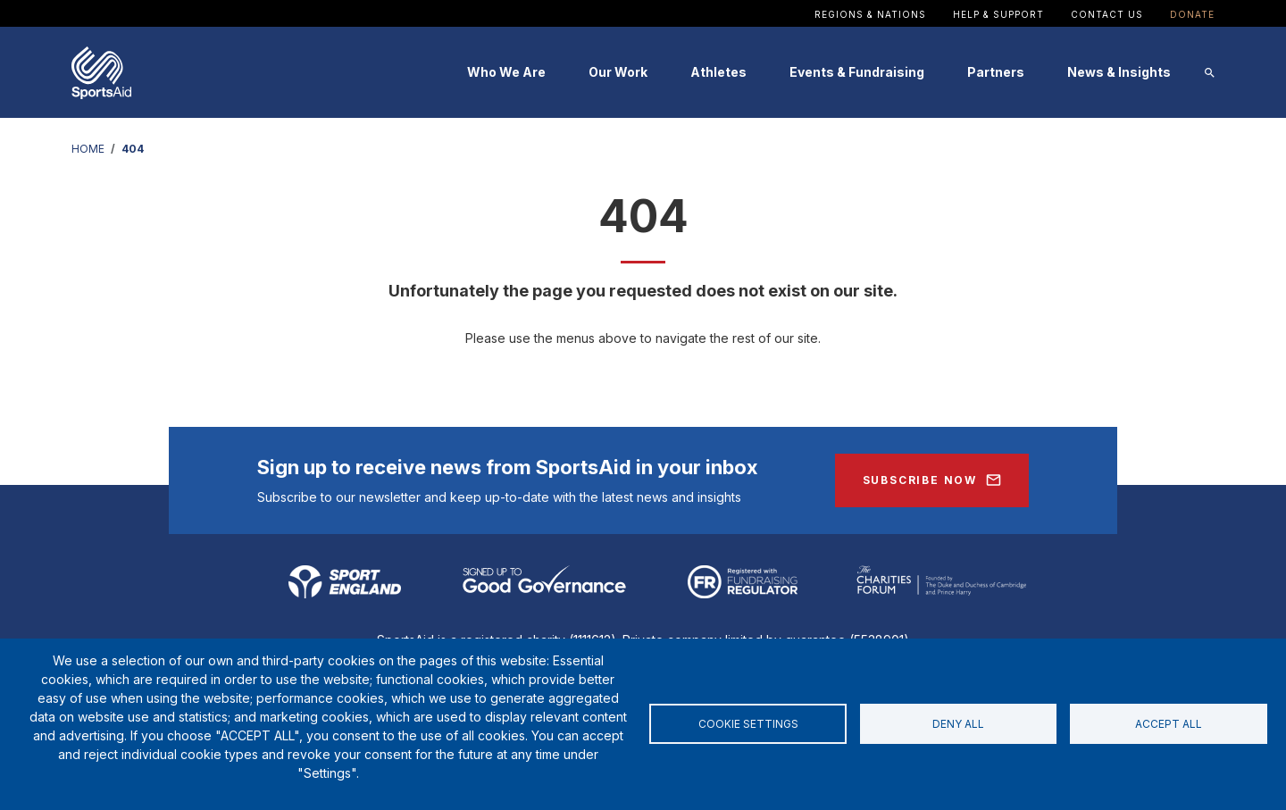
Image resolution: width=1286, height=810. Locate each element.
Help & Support (998, 14)
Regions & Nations (870, 14)
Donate (1192, 14)
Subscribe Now (920, 480)
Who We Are (506, 71)
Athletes (718, 71)
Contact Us (1107, 14)
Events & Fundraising (856, 71)
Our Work (618, 71)
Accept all (1168, 724)
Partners (995, 71)
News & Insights (1119, 71)
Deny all (958, 724)
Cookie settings (748, 724)
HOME (87, 148)
